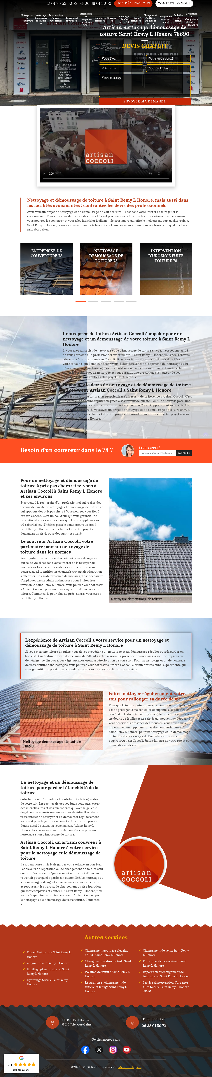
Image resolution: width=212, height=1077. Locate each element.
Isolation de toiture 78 (178, 19)
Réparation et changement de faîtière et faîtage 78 (191, 19)
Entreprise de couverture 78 (27, 19)
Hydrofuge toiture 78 (136, 19)
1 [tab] (81, 301)
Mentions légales (129, 1067)
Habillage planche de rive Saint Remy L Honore (48, 971)
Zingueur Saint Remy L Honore (48, 963)
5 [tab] (131, 301)
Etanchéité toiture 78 (100, 19)
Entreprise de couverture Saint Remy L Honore (164, 963)
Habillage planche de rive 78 (124, 19)
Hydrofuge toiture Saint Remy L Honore (48, 982)
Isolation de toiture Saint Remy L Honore (107, 974)
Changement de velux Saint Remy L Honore (166, 953)
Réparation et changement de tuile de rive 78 (86, 19)
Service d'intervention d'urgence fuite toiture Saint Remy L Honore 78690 (166, 987)
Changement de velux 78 (71, 19)
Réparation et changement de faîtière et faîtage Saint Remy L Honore (106, 987)
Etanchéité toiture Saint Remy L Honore (49, 955)
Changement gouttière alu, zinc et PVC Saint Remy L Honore (106, 953)
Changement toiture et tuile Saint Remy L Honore (108, 963)
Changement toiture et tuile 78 (165, 19)
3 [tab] (106, 301)
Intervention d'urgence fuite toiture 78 (56, 19)
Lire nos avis (21, 1070)
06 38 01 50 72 (154, 1025)
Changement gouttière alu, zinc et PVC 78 (150, 19)
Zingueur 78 (112, 19)
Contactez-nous (174, 3)
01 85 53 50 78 (153, 1019)
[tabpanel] (46, 269)
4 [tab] (119, 301)
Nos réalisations (133, 3)
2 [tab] (93, 301)
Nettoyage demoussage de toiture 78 (41, 19)
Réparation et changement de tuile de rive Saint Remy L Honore (166, 974)
